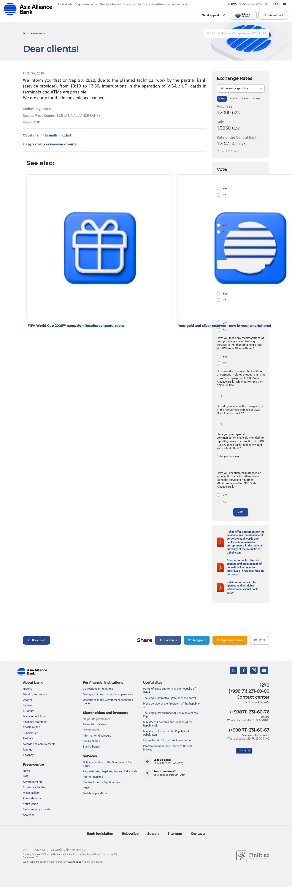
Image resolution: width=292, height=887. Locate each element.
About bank (32, 682)
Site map (174, 833)
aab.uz (28, 9)
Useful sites (152, 682)
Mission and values (35, 694)
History (27, 688)
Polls (86, 788)
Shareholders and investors (105, 713)
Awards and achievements (39, 744)
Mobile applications (95, 793)
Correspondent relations (98, 688)
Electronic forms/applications (101, 782)
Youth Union (30, 804)
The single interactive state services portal (169, 698)
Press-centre (33, 764)
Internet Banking (93, 776)
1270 (264, 685)
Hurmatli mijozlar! (57, 135)
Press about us (32, 798)
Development (91, 730)
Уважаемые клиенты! (60, 144)
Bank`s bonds (91, 746)
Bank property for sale (36, 809)
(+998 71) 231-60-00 (248, 691)
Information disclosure (97, 735)
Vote (240, 512)
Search (153, 833)
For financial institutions (103, 682)
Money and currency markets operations (108, 694)
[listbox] (241, 88)
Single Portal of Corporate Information (167, 740)
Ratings (27, 749)
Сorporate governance (96, 719)
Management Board (35, 716)
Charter (27, 700)
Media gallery (31, 792)
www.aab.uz (74, 861)
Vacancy (28, 755)
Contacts (198, 833)
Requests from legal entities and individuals (110, 771)
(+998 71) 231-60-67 (249, 730)
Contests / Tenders (35, 787)
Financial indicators (95, 724)
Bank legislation (100, 833)
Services (90, 756)
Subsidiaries (30, 733)
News (26, 770)
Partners (28, 738)
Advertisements (32, 781)
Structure (28, 711)
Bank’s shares (91, 741)
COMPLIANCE (31, 727)
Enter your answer (228, 456)
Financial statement (35, 722)
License (28, 705)
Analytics (28, 815)
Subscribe (130, 833)
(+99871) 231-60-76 (249, 712)
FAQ (25, 776)
